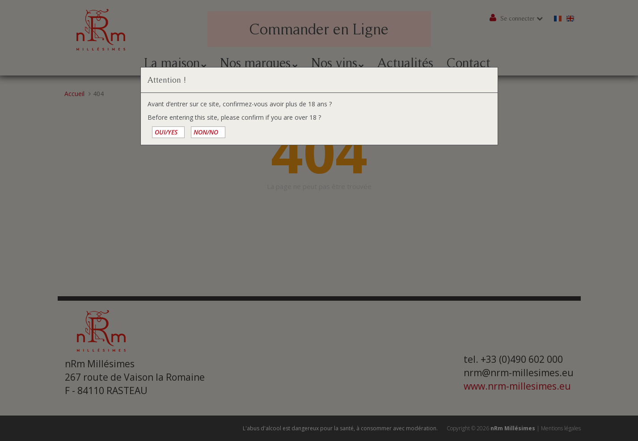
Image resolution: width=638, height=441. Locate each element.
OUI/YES (166, 132)
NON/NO (206, 132)
